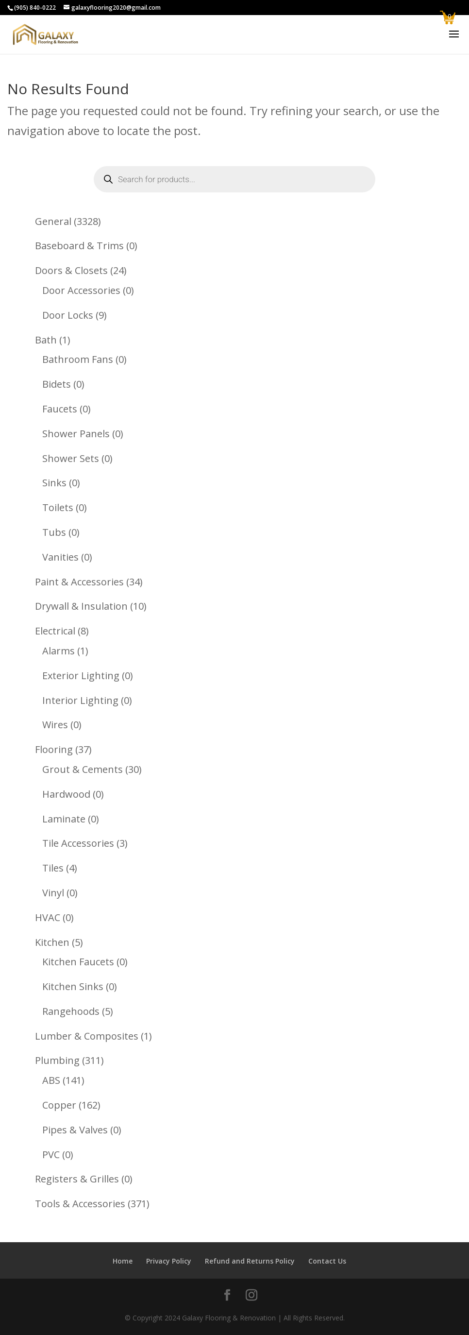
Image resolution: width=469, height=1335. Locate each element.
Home (123, 1261)
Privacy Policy (168, 1261)
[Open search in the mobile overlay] (234, 179)
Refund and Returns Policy (250, 1261)
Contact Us (327, 1261)
